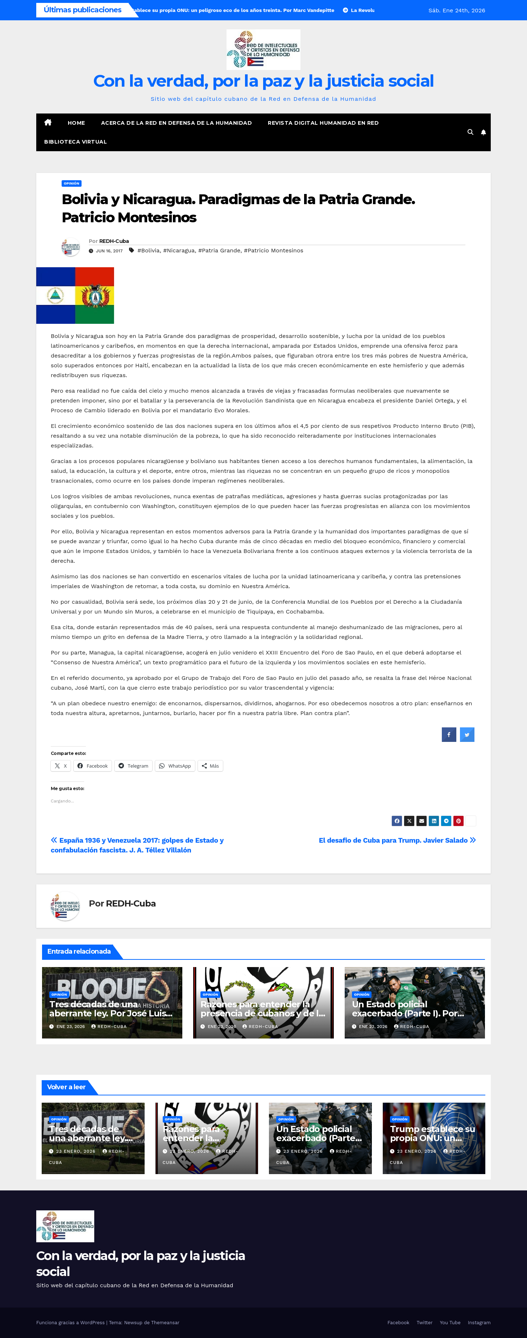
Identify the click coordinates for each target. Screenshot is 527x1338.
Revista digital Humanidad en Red (323, 123)
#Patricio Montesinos (273, 250)
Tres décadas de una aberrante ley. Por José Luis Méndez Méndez (107, 1013)
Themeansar (165, 1322)
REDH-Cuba (114, 241)
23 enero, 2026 (76, 1151)
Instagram (479, 1322)
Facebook (398, 1322)
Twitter (424, 1322)
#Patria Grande (219, 250)
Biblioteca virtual (75, 142)
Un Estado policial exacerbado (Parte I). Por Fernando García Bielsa (404, 1013)
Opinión (71, 183)
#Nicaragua (179, 250)
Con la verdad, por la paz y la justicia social (263, 80)
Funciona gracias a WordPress (71, 1322)
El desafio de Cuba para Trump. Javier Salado (397, 840)
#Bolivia (148, 250)
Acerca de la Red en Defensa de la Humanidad (176, 123)
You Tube (450, 1322)
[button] (470, 132)
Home (76, 123)
